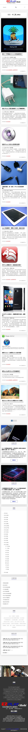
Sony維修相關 (6, 591)
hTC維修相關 (5, 589)
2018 (5, 529)
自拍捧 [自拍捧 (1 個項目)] (14, 625)
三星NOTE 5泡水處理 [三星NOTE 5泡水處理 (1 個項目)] (6, 623)
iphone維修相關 (9, 380)
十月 (6, 550)
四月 (6, 563)
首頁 (7, 708)
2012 (5, 542)
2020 (5, 525)
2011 (5, 544)
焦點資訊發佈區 (6, 601)
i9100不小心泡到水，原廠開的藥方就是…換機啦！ (13, 315)
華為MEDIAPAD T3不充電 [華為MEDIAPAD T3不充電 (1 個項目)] (20, 625)
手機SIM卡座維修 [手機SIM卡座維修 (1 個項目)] (23, 623)
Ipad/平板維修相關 (7, 595)
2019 (5, 527)
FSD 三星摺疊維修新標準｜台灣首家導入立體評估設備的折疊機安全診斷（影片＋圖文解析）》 (14, 449)
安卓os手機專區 (6, 597)
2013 (5, 540)
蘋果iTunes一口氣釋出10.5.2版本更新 (11, 352)
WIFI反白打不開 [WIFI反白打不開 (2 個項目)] (6, 621)
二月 (6, 567)
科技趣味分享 (5, 603)
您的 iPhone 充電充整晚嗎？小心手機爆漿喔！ (14, 108)
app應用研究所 (13, 279)
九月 (6, 552)
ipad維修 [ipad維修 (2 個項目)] (17, 687)
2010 (5, 572)
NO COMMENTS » (22, 157)
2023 (5, 519)
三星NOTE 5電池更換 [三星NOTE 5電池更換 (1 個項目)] (14, 623)
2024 (5, 517)
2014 (5, 538)
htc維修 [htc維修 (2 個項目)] (13, 687)
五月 (6, 560)
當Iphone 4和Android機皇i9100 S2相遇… (12, 400)
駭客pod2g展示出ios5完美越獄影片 (11, 371)
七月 (6, 556)
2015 (5, 536)
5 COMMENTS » (23, 71)
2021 (5, 523)
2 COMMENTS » (23, 122)
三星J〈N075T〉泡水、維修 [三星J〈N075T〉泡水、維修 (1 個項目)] (19, 621)
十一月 (6, 548)
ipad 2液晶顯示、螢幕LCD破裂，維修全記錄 (13, 228)
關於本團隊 (11, 708)
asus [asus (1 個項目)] (10, 687)
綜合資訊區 (8, 121)
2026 (5, 513)
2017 (5, 532)
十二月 (6, 546)
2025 (5, 515)
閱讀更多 (14, 460)
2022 (5, 521)
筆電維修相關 (5, 583)
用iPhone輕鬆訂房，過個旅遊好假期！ (12, 265)
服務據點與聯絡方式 (18, 708)
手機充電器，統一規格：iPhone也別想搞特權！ (13, 187)
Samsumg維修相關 (7, 593)
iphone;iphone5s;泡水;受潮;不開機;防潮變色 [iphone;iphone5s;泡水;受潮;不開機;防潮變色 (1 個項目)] (11, 689)
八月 (6, 554)
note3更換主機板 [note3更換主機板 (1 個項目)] (15, 619)
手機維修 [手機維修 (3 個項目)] (4, 625)
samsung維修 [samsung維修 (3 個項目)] (21, 619)
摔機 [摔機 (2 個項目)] (8, 625)
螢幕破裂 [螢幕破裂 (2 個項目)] (14, 627)
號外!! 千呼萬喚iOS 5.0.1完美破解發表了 (12, 54)
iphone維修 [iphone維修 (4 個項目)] (22, 689)
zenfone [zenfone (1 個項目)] (12, 621)
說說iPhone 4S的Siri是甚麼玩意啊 (10, 144)
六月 (6, 558)
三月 (6, 565)
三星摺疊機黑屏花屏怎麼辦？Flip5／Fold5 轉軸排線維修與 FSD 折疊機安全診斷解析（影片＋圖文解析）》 (14, 489)
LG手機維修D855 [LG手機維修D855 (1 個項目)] (7, 619)
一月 (6, 569)
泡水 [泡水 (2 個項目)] (10, 625)
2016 (5, 534)
